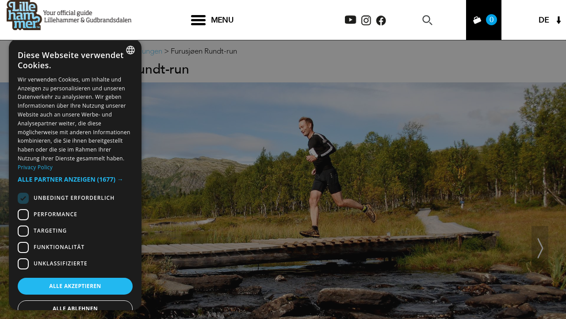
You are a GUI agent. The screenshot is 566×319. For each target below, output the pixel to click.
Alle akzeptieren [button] (75, 286)
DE (544, 20)
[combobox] (130, 50)
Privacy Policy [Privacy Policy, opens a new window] (35, 167)
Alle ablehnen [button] (75, 308)
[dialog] (75, 174)
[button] (75, 179)
